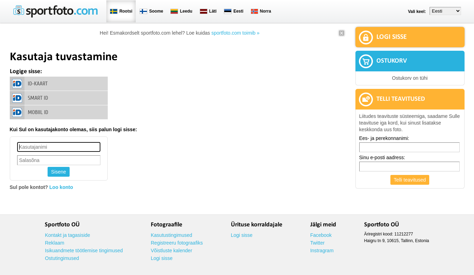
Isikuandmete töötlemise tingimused (84, 250)
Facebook (321, 235)
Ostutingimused (62, 258)
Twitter (317, 243)
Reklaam (54, 243)
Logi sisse (161, 258)
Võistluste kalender (171, 250)
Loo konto (61, 187)
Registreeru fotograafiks (177, 243)
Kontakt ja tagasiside (67, 235)
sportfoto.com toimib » (235, 33)
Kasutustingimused (171, 235)
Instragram (322, 250)
